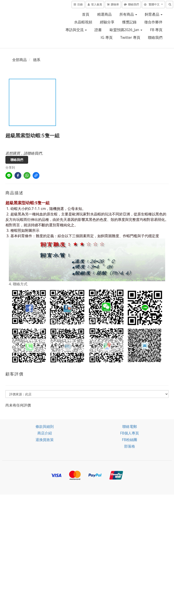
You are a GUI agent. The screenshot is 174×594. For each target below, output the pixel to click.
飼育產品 (153, 14)
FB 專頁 (156, 29)
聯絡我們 (155, 37)
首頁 (85, 14)
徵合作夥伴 (153, 22)
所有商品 (128, 14)
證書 (98, 29)
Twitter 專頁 (130, 37)
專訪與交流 (76, 29)
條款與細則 (45, 426)
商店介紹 (44, 433)
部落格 (129, 446)
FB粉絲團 (129, 439)
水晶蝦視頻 (83, 22)
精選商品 (104, 14)
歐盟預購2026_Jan (126, 29)
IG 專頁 (106, 37)
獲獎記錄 (129, 22)
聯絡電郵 (129, 426)
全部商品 (19, 59)
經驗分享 (107, 22)
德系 (36, 59)
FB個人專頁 (129, 433)
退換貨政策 (45, 439)
